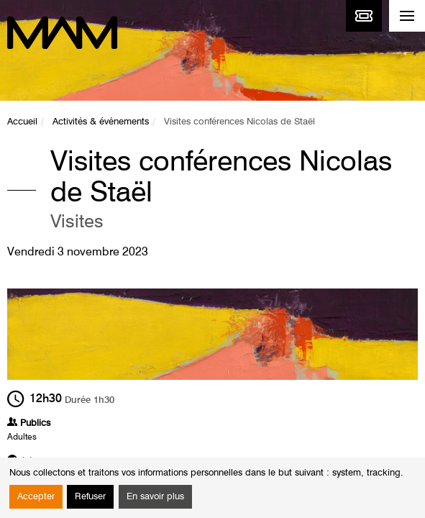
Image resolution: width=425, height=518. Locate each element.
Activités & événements (100, 122)
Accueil (22, 122)
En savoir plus (155, 496)
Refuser (90, 496)
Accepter (36, 496)
